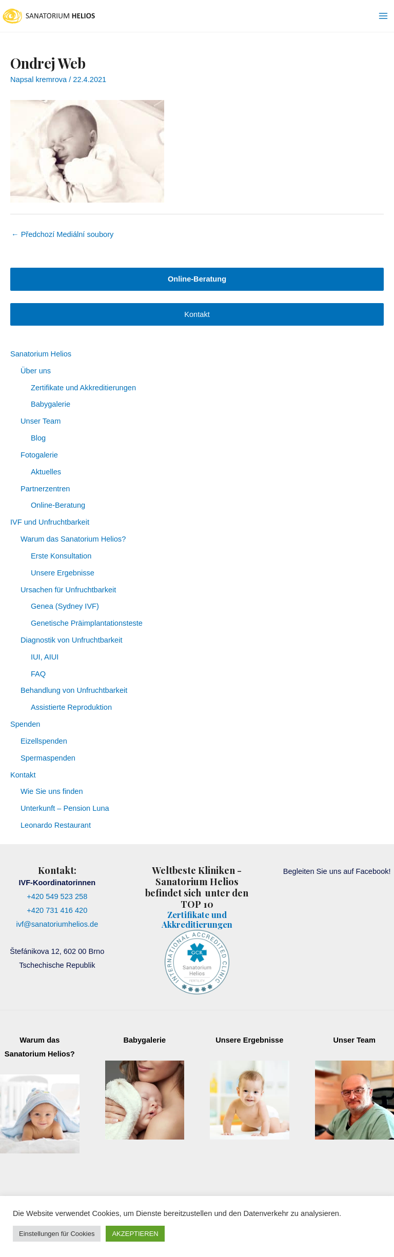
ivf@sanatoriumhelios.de (57, 924)
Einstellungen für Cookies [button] (56, 1234)
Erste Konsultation (61, 556)
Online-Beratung (58, 505)
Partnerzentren (45, 489)
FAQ (38, 674)
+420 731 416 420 (57, 910)
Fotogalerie (39, 455)
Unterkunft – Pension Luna (65, 808)
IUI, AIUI (44, 657)
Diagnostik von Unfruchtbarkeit (72, 640)
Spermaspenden (48, 758)
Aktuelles (46, 472)
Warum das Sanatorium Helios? (73, 539)
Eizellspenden (44, 741)
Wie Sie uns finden (52, 791)
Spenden (25, 724)
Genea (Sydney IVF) (65, 606)
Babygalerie (50, 404)
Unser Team (41, 421)
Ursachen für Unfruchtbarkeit (68, 590)
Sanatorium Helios (40, 354)
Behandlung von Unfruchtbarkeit (74, 690)
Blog (38, 438)
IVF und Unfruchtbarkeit (49, 522)
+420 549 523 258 (57, 896)
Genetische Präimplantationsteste (87, 623)
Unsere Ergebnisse (62, 573)
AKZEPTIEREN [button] (135, 1234)
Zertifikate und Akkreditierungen (83, 388)
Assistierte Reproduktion (71, 707)
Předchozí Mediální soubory (62, 234)
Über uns (36, 371)
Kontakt (196, 314)
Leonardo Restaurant (56, 825)
